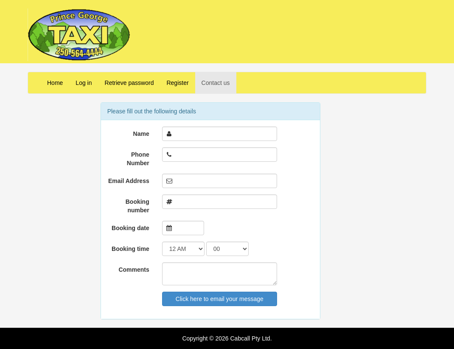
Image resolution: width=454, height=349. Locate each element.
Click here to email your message (219, 299)
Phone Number (138, 158)
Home (55, 82)
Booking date (130, 228)
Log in (84, 82)
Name (141, 133)
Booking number (137, 206)
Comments (133, 269)
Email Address (128, 180)
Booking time (130, 248)
